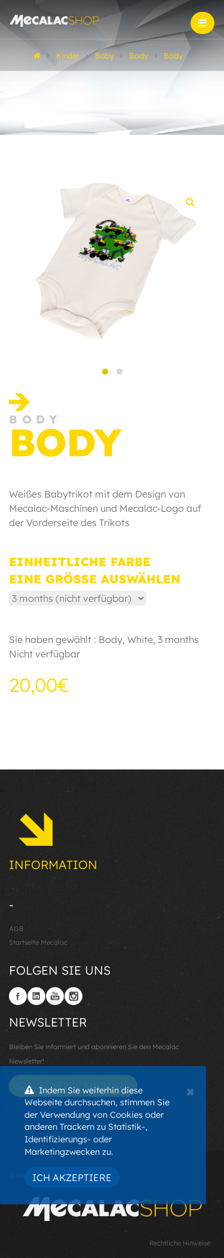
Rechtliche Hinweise (179, 1243)
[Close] (190, 1090)
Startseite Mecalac (38, 942)
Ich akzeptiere (72, 1177)
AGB (16, 929)
